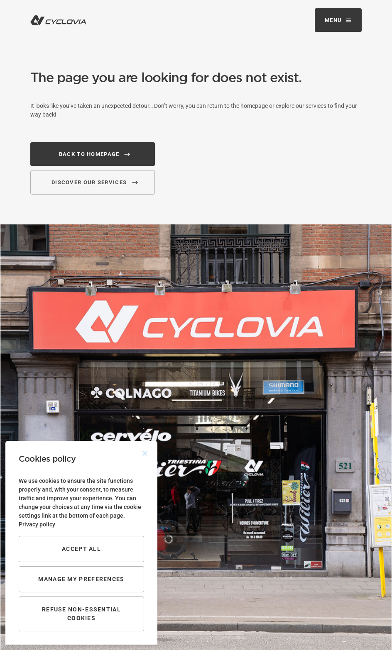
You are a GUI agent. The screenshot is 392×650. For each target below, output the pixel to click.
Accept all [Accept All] (81, 548)
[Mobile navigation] (338, 20)
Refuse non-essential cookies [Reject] (81, 613)
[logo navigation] (58, 20)
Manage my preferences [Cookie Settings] (81, 579)
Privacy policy (37, 524)
